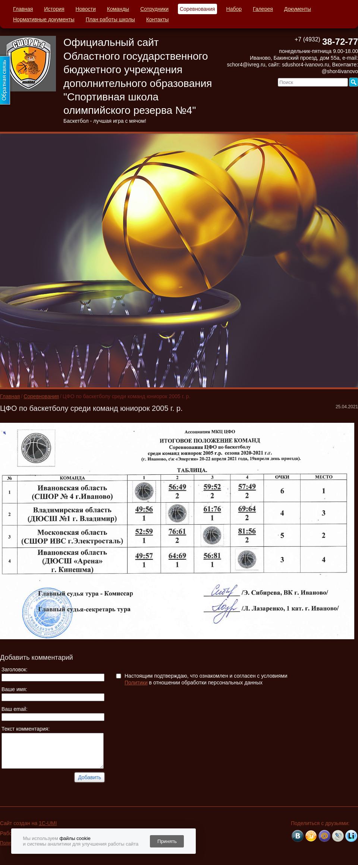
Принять (167, 841)
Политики (136, 683)
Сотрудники (154, 9)
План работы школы (110, 19)
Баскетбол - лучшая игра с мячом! (104, 121)
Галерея (263, 9)
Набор (234, 9)
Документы (297, 9)
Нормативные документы (44, 19)
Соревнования (197, 9)
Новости (86, 9)
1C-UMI (48, 823)
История (54, 9)
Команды (118, 9)
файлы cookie (74, 838)
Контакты (157, 19)
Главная (23, 9)
